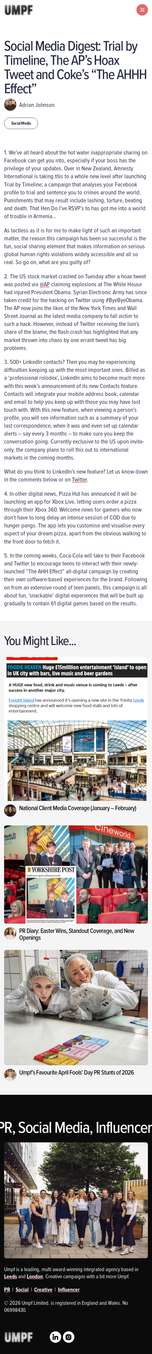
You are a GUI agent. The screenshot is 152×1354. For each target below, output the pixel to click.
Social (22, 1289)
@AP (45, 284)
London (35, 1276)
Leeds (10, 1276)
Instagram (68, 1337)
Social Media (21, 123)
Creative (43, 1289)
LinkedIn (55, 1337)
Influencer (69, 1289)
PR (7, 1289)
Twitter (79, 479)
